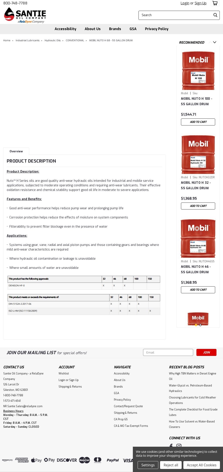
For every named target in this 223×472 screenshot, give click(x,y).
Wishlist (64, 373)
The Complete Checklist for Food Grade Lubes (193, 412)
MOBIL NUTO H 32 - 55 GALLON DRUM (196, 185)
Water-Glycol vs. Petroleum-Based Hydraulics (190, 388)
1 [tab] (196, 325)
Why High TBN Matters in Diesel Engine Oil (192, 376)
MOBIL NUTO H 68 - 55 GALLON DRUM (111, 40)
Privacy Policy (156, 29)
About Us (93, 29)
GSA (133, 29)
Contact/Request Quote (128, 406)
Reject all (171, 465)
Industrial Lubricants (27, 40)
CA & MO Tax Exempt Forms (131, 426)
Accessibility (65, 29)
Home (6, 40)
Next (214, 42)
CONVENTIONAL (75, 40)
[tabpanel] (198, 88)
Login (185, 3)
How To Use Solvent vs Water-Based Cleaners (192, 424)
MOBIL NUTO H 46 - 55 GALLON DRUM (196, 269)
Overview (16, 151)
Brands (115, 29)
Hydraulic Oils (53, 40)
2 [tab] (200, 325)
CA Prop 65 (121, 419)
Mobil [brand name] (184, 93)
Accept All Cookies (201, 465)
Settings (148, 465)
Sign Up (200, 3)
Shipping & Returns (70, 386)
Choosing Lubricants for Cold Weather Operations (192, 400)
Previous (210, 42)
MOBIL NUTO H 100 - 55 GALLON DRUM (196, 101)
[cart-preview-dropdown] (214, 3)
